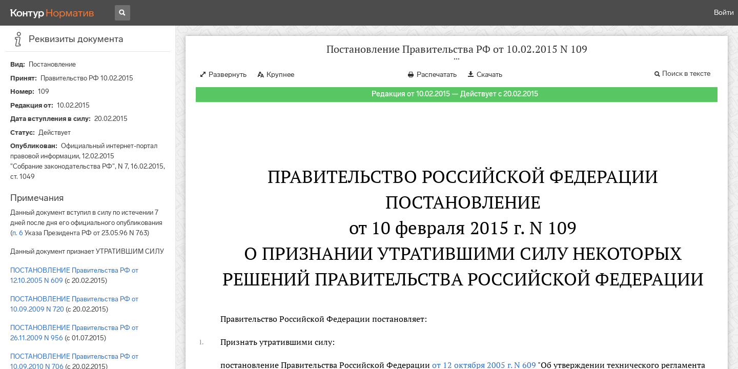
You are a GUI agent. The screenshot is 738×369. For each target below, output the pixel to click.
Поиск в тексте (686, 73)
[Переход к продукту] (52, 13)
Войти (724, 12)
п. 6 (17, 233)
